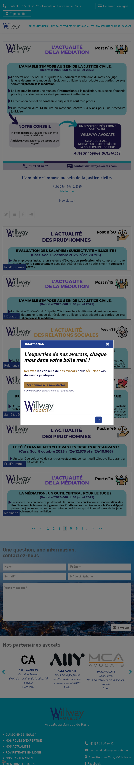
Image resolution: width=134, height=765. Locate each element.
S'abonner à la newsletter (46, 385)
